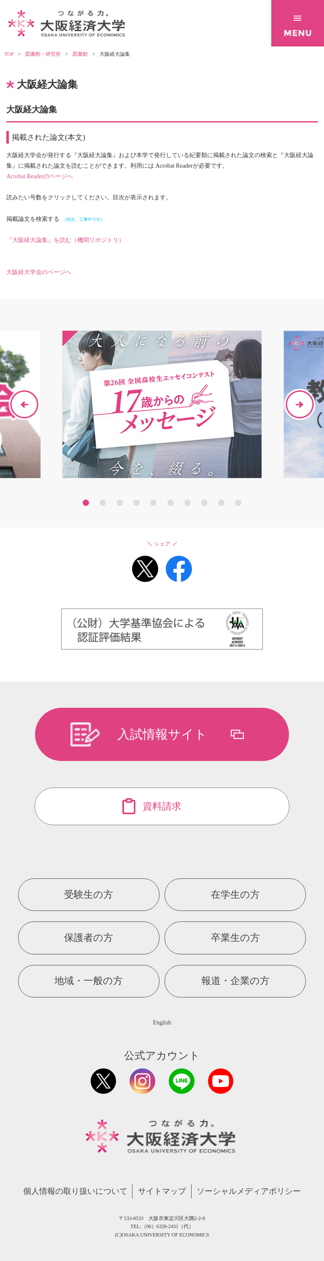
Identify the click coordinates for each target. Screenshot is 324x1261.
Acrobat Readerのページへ (39, 176)
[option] (162, 404)
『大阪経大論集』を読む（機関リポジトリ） (65, 240)
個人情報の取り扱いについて (75, 1191)
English (162, 1022)
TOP (9, 54)
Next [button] (300, 404)
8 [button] (204, 503)
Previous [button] (24, 404)
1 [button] (86, 503)
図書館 (80, 54)
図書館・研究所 (43, 54)
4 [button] (136, 503)
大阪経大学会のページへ (38, 272)
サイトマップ (162, 1191)
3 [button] (119, 503)
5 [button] (153, 503)
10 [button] (238, 503)
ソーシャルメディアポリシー (249, 1191)
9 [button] (221, 503)
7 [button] (187, 503)
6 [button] (170, 503)
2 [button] (103, 503)
